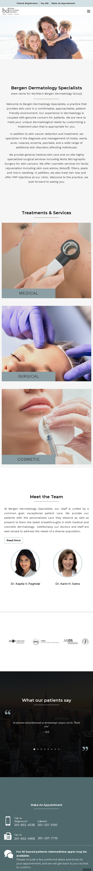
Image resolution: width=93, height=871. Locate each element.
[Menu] (88, 11)
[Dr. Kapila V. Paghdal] (25, 551)
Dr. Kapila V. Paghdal (25, 583)
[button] (34, 749)
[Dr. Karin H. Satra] (68, 551)
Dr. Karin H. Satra (68, 583)
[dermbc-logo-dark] (11, 11)
